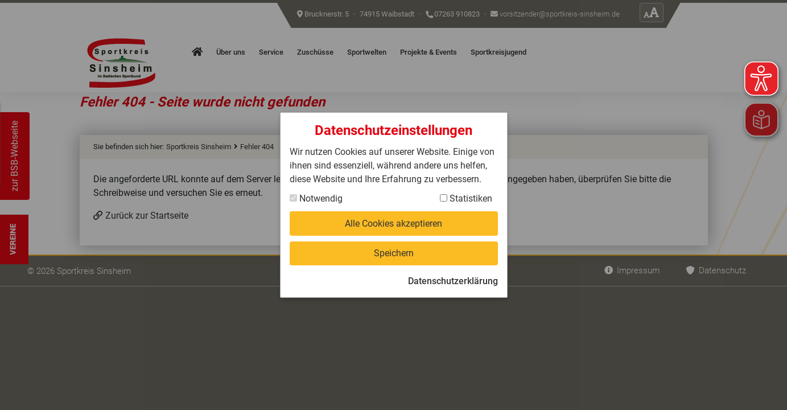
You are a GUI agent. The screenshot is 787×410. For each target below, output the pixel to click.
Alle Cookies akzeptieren (393, 223)
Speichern (394, 253)
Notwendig (316, 197)
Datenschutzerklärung (453, 281)
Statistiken (466, 197)
